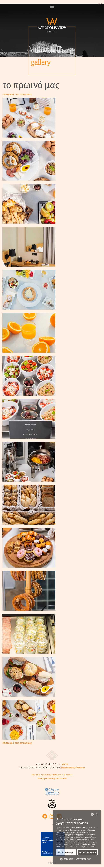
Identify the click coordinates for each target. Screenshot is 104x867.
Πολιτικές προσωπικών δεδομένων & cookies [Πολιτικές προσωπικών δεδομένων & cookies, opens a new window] (78, 846)
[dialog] (77, 837)
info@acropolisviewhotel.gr (73, 767)
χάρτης (65, 764)
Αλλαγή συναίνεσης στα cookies (52, 778)
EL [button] (100, 3)
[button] (77, 859)
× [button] (96, 814)
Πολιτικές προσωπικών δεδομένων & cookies (52, 774)
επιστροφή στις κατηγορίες (17, 94)
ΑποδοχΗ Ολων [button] (66, 852)
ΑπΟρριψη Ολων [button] (87, 852)
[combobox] (92, 814)
